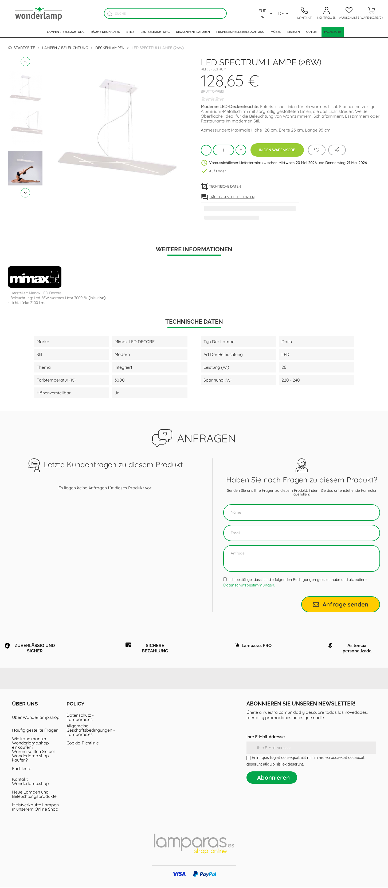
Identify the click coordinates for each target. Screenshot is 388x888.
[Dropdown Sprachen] (284, 13)
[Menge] (223, 150)
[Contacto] (304, 13)
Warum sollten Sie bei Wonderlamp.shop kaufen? (33, 756)
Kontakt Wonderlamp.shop (30, 782)
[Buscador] (110, 14)
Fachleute (332, 32)
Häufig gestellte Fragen (35, 730)
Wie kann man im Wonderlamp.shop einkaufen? (30, 743)
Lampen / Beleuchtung (66, 32)
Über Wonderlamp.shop (36, 717)
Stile (131, 32)
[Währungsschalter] (265, 13)
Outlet (312, 32)
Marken (293, 32)
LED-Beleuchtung (155, 32)
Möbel (276, 32)
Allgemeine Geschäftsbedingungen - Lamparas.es (90, 730)
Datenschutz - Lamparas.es (80, 718)
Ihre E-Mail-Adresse (265, 737)
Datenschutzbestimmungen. (249, 585)
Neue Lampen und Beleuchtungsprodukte (34, 794)
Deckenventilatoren (193, 32)
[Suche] (165, 13)
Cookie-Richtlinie (82, 743)
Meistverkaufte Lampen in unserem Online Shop (35, 807)
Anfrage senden (340, 604)
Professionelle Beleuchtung (240, 32)
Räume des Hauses (105, 32)
